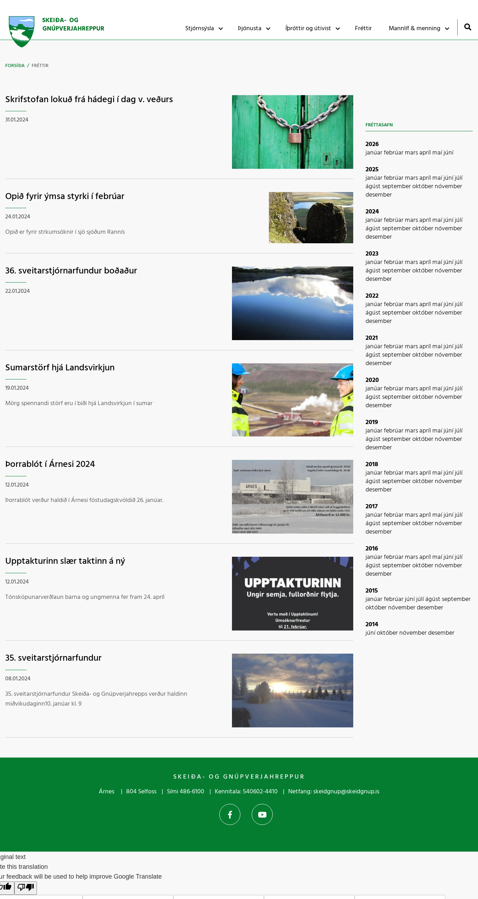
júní (448, 153)
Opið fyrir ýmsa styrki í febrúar (64, 197)
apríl (425, 153)
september (397, 186)
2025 (372, 170)
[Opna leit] (467, 26)
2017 (372, 507)
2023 (372, 254)
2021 (372, 338)
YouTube (262, 814)
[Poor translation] (25, 888)
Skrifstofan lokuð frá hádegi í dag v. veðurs (89, 100)
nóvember (448, 186)
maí (438, 153)
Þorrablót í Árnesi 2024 (50, 464)
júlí (459, 178)
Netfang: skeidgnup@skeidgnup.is (333, 792)
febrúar (394, 153)
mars (412, 153)
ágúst (374, 186)
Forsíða (15, 66)
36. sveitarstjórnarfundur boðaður (71, 271)
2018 (372, 465)
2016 (372, 549)
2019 (372, 422)
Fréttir (40, 66)
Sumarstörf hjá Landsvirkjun (60, 368)
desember (379, 195)
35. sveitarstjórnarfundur (53, 658)
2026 (372, 144)
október (423, 186)
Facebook (229, 814)
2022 (372, 296)
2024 (372, 212)
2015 (372, 591)
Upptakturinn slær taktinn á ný (65, 561)
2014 (372, 625)
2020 (372, 380)
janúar (375, 153)
